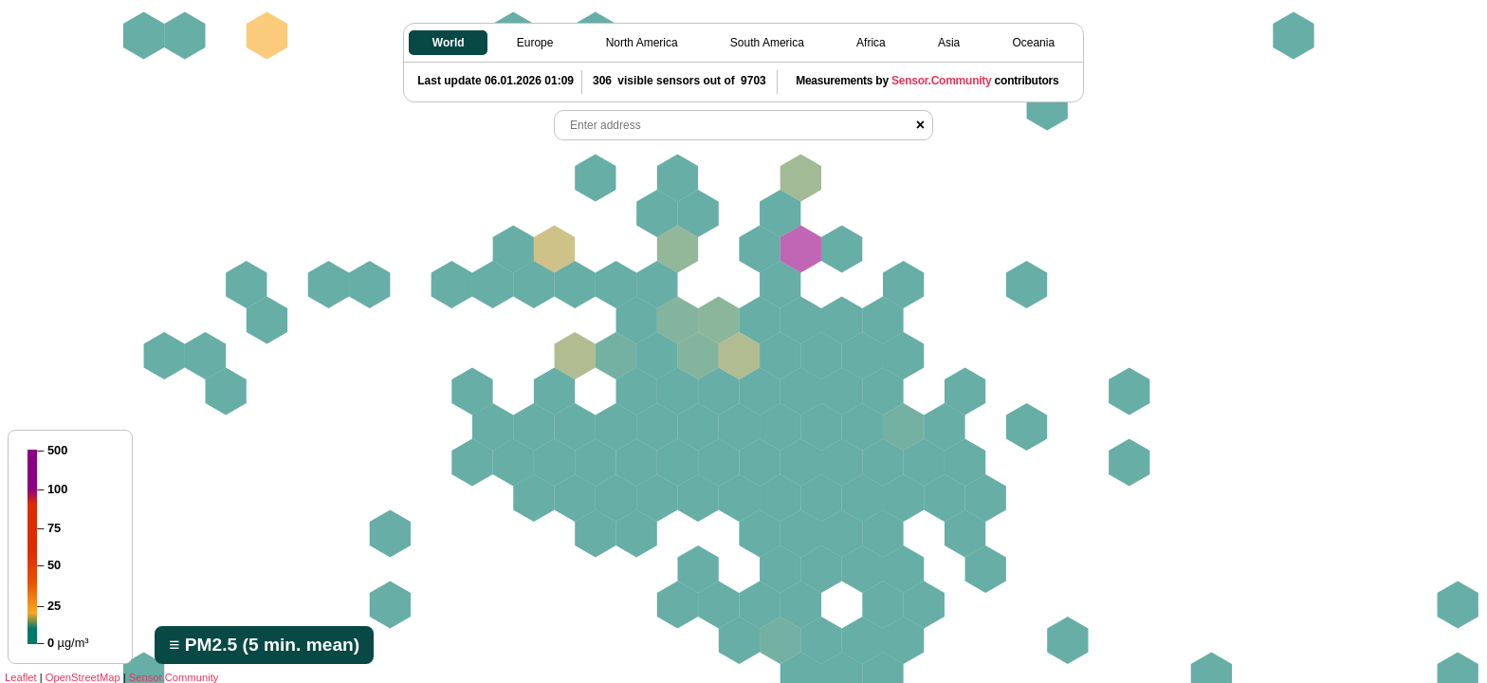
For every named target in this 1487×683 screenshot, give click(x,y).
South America (767, 42)
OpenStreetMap (83, 677)
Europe (535, 42)
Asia (949, 42)
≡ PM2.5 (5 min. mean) (264, 645)
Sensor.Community (174, 677)
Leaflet (21, 677)
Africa (871, 42)
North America (642, 42)
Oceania (1033, 42)
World (448, 42)
